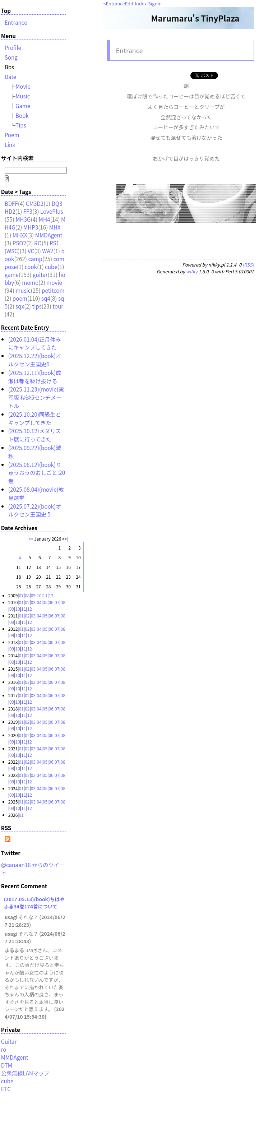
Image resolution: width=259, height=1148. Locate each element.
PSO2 (19, 243)
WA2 (47, 251)
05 (45, 602)
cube (51, 266)
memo (30, 282)
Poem (12, 135)
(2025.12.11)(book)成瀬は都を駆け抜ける (34, 377)
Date (11, 76)
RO (38, 243)
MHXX (20, 235)
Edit (129, 3)
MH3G (23, 219)
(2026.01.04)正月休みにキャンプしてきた (34, 343)
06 (50, 602)
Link (10, 144)
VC (31, 251)
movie (54, 282)
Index (141, 3)
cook (31, 266)
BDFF (11, 203)
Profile (13, 47)
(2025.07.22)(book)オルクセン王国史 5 (34, 510)
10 (39, 595)
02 (27, 602)
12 (50, 595)
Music (22, 96)
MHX (55, 227)
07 (21, 595)
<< (30, 539)
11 (45, 595)
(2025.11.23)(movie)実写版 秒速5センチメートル (36, 397)
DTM (6, 1065)
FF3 (27, 211)
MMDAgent (49, 235)
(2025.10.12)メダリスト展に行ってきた (34, 435)
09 (33, 595)
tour (57, 306)
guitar (40, 274)
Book (22, 115)
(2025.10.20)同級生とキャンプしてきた (34, 418)
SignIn (155, 3)
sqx (19, 306)
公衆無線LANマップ (25, 1073)
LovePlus (51, 211)
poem (20, 298)
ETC (6, 1089)
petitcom (53, 290)
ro (3, 1049)
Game (23, 106)
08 (27, 595)
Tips (20, 125)
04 (39, 602)
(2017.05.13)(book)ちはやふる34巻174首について (34, 902)
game (12, 274)
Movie (23, 86)
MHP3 (30, 227)
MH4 (44, 219)
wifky (192, 271)
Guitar (9, 1041)
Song (11, 57)
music (23, 290)
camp (35, 259)
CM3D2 (34, 203)
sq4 (45, 298)
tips (36, 306)
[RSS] (248, 264)
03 (33, 602)
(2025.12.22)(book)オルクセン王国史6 (34, 360)
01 (21, 602)
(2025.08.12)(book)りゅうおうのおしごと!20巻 (36, 472)
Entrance (115, 3)
